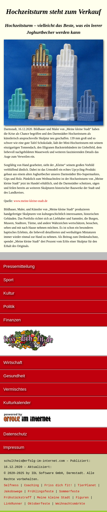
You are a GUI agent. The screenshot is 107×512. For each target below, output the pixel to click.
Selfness (11, 485)
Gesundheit (14, 375)
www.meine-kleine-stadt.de (30, 201)
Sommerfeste (69, 491)
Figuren (82, 497)
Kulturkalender (17, 402)
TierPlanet (87, 485)
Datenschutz (15, 434)
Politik (9, 306)
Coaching (31, 485)
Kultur (8, 293)
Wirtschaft (12, 362)
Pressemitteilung (19, 266)
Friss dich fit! (58, 485)
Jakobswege (13, 491)
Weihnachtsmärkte (70, 504)
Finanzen (12, 320)
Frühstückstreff (18, 497)
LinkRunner (13, 504)
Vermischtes (15, 389)
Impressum (13, 447)
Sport (8, 279)
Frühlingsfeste (41, 491)
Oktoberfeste (39, 504)
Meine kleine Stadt (53, 497)
